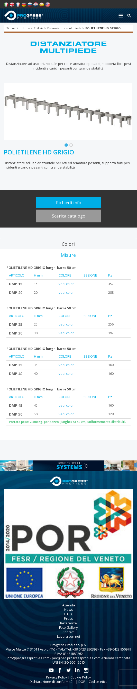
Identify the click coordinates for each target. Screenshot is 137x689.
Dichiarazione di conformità (51, 681)
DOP (81, 681)
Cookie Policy (80, 677)
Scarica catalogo (68, 216)
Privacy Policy (56, 677)
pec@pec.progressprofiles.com (76, 658)
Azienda (68, 605)
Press (68, 618)
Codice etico (98, 681)
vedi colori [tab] (67, 283)
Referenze (68, 623)
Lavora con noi (68, 636)
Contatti (68, 632)
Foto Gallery (68, 627)
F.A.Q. (68, 614)
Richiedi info (68, 202)
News (68, 609)
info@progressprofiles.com (28, 658)
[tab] (68, 244)
